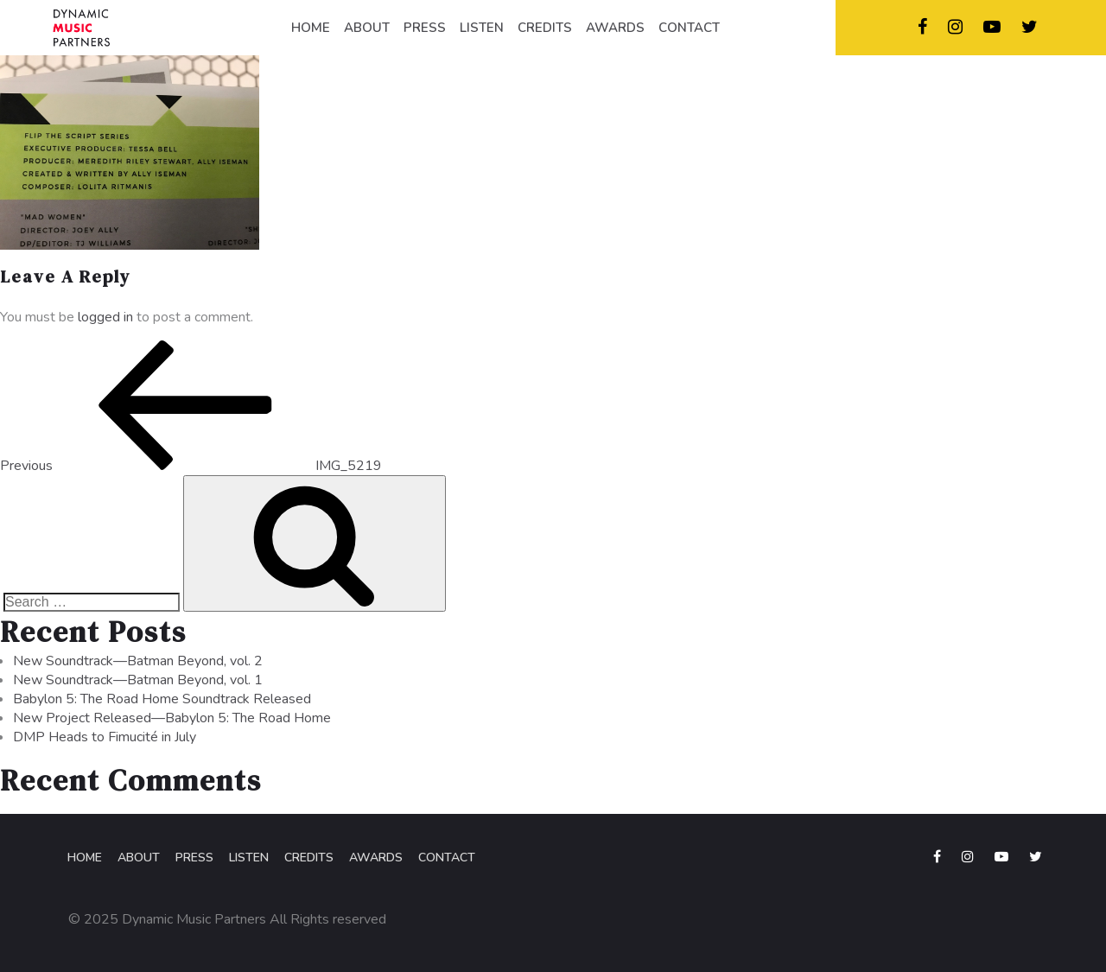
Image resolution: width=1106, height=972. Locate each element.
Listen (249, 857)
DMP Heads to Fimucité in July (104, 736)
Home (84, 857)
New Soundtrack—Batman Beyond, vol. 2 (138, 660)
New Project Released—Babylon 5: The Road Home (172, 717)
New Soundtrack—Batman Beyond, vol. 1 (138, 679)
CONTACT (689, 27)
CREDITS (545, 27)
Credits (309, 857)
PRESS (425, 27)
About (139, 857)
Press (194, 857)
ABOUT (367, 27)
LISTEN (482, 27)
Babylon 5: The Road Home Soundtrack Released (162, 698)
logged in (105, 317)
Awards (376, 857)
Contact (446, 857)
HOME (310, 27)
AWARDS (615, 27)
